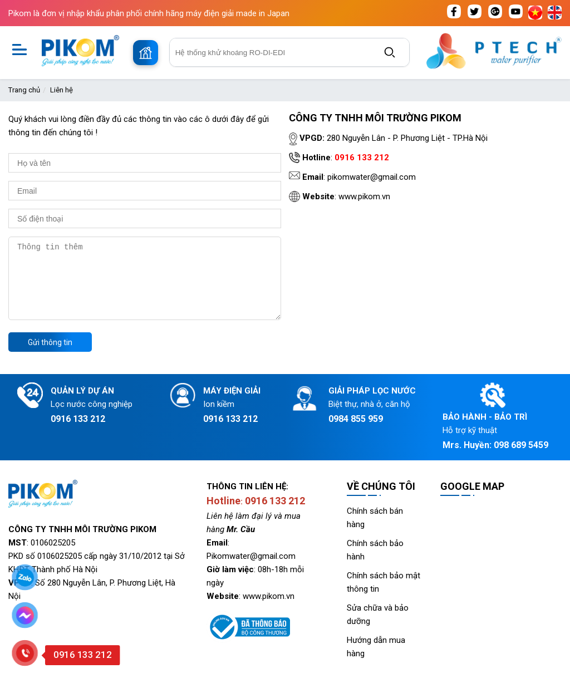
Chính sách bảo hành (375, 563)
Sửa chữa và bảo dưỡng (378, 628)
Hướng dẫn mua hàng (376, 660)
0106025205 (53, 556)
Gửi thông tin (50, 355)
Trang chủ (24, 90)
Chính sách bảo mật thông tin (383, 595)
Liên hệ (61, 90)
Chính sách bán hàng (375, 531)
